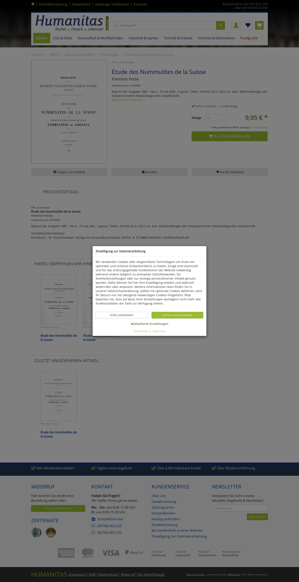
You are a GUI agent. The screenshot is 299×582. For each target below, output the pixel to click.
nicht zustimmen (124, 315)
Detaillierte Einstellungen (149, 324)
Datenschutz (140, 331)
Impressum (159, 331)
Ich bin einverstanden (177, 315)
